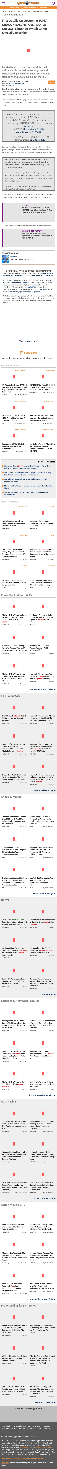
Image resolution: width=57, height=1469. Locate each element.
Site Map (16, 1426)
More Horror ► (49, 994)
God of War (23, 535)
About (23, 1426)
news (13, 11)
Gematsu (10, 85)
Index (9, 1426)
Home (5, 11)
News (12, 8)
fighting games (41, 11)
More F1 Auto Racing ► (45, 1198)
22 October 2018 (37, 139)
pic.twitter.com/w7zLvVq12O (28, 132)
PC (38, 8)
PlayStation (24, 8)
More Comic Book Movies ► (43, 689)
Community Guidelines (21, 282)
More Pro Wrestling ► (45, 1402)
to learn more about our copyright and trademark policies (28, 290)
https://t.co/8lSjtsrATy (34, 129)
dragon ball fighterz (13, 15)
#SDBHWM (28, 126)
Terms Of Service (34, 1426)
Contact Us (5, 1463)
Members (43, 8)
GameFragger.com (17, 296)
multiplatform (24, 11)
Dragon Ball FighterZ (18, 83)
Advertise (46, 1428)
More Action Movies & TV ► (43, 1299)
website (31, 89)
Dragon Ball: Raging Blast (21, 401)
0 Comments (28, 353)
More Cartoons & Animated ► (42, 1095)
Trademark (31, 1428)
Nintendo (32, 8)
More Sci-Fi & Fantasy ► (44, 790)
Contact (38, 1428)
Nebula (6, 81)
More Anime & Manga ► (44, 893)
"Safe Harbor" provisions (41, 275)
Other (53, 535)
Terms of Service (25, 1447)
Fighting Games (50, 370)
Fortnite (52, 507)
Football (24, 566)
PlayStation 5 (23, 507)
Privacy (13, 1428)
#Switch (9, 114)
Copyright (21, 1428)
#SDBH (49, 123)
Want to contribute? (28, 339)
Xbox (17, 8)
